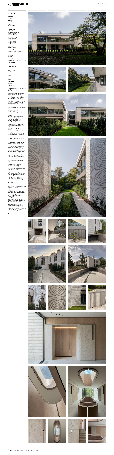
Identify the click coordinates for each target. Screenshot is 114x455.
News (29, 9)
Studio (50, 9)
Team (69, 9)
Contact (90, 9)
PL (105, 3)
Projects (10, 9)
